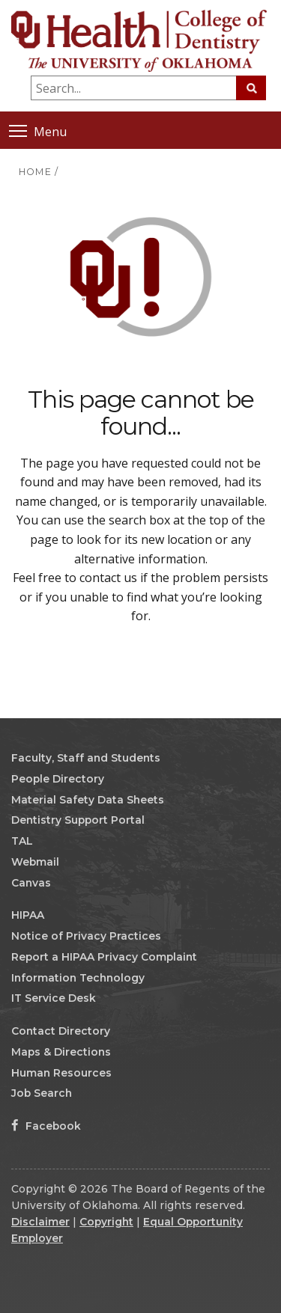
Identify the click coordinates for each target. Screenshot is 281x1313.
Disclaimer (40, 1222)
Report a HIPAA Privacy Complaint (104, 957)
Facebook (46, 1126)
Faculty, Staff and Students (85, 758)
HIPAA (27, 915)
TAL (22, 841)
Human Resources (61, 1073)
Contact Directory (60, 1031)
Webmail (35, 862)
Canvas (31, 883)
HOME (35, 171)
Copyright (106, 1222)
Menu (38, 130)
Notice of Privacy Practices (86, 936)
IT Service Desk (53, 998)
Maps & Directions (61, 1052)
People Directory (57, 779)
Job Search (41, 1093)
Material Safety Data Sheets (87, 800)
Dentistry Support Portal (78, 820)
